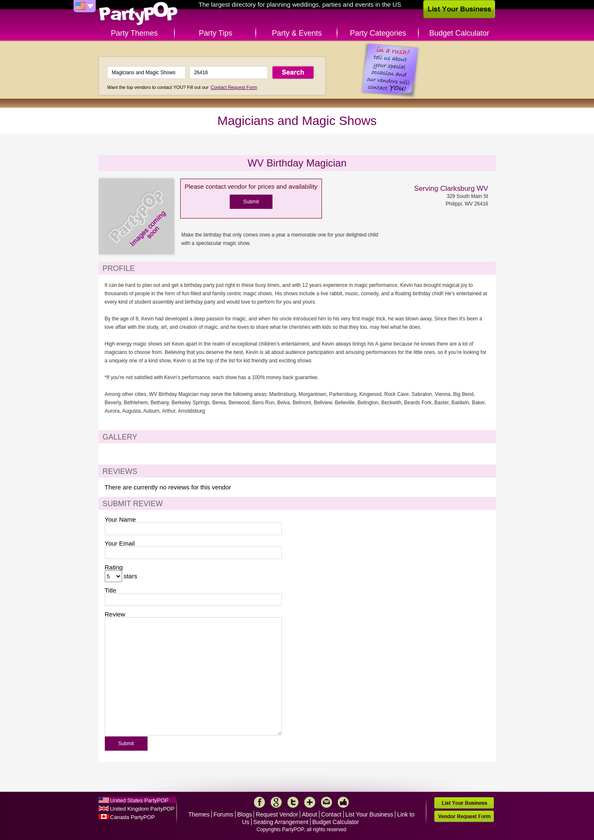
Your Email (120, 543)
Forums (223, 814)
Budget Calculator (459, 33)
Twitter (293, 802)
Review (115, 614)
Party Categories (378, 33)
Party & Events (297, 33)
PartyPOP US (138, 14)
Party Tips (215, 33)
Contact (331, 814)
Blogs (244, 814)
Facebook (259, 802)
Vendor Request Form (464, 816)
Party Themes (134, 33)
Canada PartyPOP (132, 817)
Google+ (276, 802)
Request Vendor (277, 814)
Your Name (120, 519)
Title (111, 590)
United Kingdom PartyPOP (142, 809)
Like (343, 802)
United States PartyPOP (139, 800)
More (309, 802)
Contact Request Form (234, 87)
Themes (199, 814)
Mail (326, 802)
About (309, 814)
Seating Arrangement (281, 822)
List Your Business (369, 814)
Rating (114, 567)
